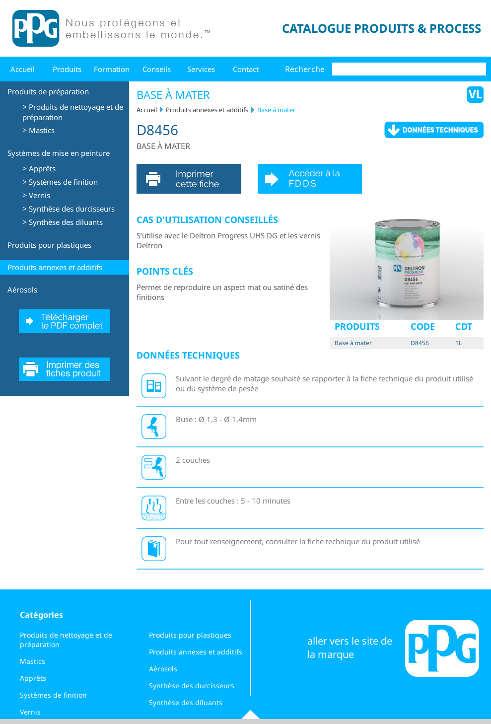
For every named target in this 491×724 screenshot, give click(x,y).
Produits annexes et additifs (54, 267)
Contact (246, 69)
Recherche (305, 69)
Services (201, 69)
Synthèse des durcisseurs (72, 209)
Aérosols (22, 289)
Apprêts (42, 168)
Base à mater (276, 109)
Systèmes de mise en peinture (58, 153)
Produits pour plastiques (49, 245)
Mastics (42, 130)
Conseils (156, 69)
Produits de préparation (48, 91)
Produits (67, 69)
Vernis (39, 195)
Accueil (22, 69)
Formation (112, 69)
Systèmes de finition (63, 182)
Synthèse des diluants (66, 222)
